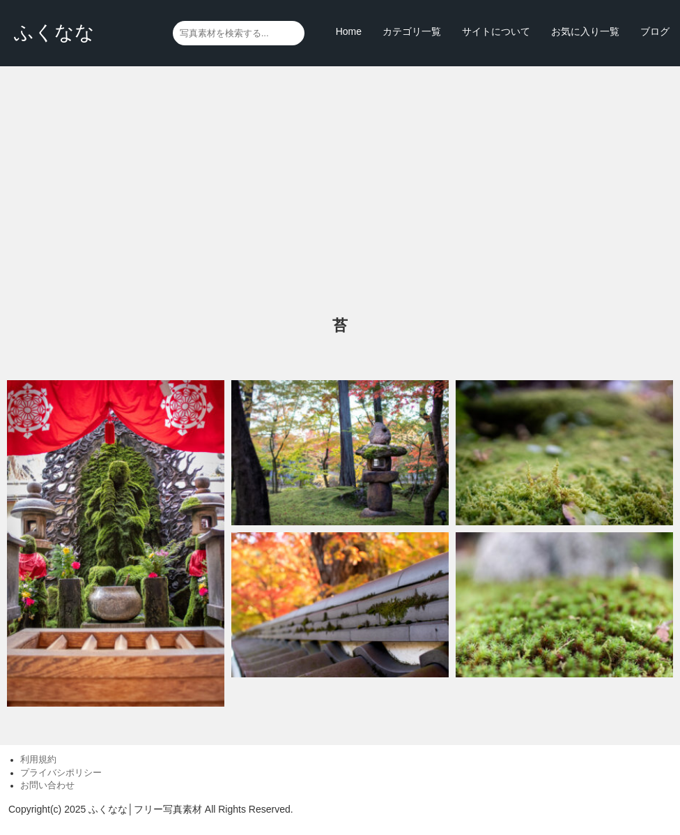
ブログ (655, 31)
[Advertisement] (340, 191)
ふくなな (54, 32)
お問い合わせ (47, 785)
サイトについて (496, 31)
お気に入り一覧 (585, 31)
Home (349, 31)
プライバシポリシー (61, 773)
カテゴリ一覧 (411, 31)
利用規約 (38, 760)
